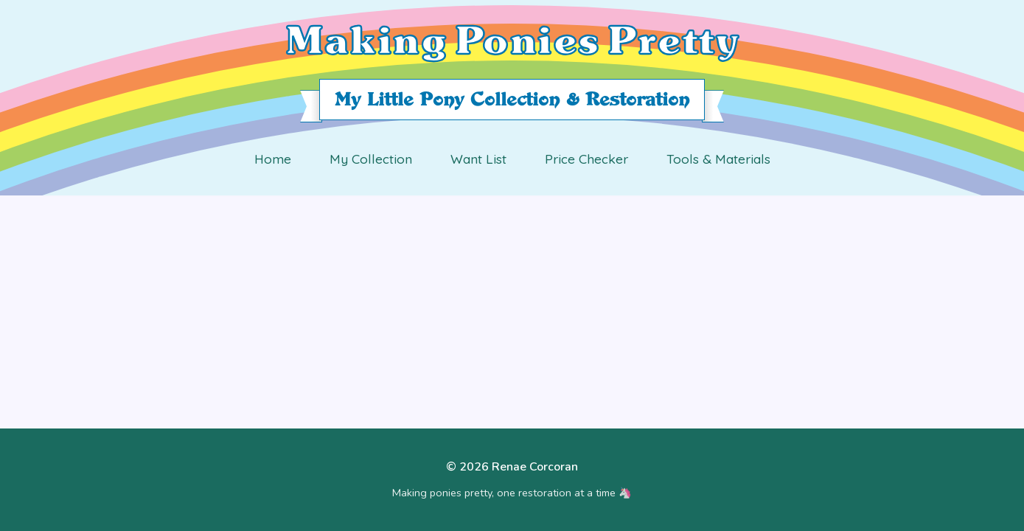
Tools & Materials (718, 158)
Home (272, 158)
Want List (478, 158)
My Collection (371, 158)
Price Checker (586, 158)
